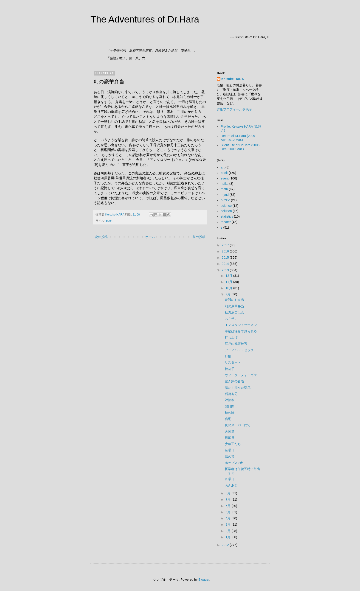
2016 (226, 251)
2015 (226, 257)
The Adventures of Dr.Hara (144, 19)
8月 (228, 493)
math (224, 189)
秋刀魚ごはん (234, 312)
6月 (228, 506)
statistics (227, 216)
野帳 (228, 356)
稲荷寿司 (231, 394)
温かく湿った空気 (237, 387)
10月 (229, 288)
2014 (226, 264)
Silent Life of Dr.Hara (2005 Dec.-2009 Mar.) (240, 147)
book (109, 220)
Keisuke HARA (232, 79)
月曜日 (229, 479)
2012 (226, 545)
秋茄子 (229, 369)
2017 (226, 245)
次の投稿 (101, 237)
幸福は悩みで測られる (241, 331)
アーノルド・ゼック (239, 350)
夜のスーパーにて (237, 425)
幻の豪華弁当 (234, 306)
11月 (229, 282)
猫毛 (228, 419)
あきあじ (231, 485)
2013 (226, 270)
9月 (228, 294)
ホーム (150, 237)
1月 (228, 537)
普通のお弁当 (234, 300)
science (226, 205)
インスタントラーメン (241, 325)
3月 (228, 524)
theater (226, 222)
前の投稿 (199, 237)
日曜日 (229, 438)
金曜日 (229, 450)
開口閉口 (231, 406)
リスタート (233, 362)
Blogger (203, 579)
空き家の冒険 (234, 381)
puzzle (225, 200)
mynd (225, 194)
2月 (228, 531)
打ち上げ (231, 337)
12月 (229, 275)
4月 (228, 518)
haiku (224, 183)
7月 (228, 499)
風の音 (229, 456)
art (223, 167)
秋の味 (229, 413)
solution (226, 211)
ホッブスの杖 (234, 463)
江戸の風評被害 (236, 343)
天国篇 (229, 431)
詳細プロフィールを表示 (234, 109)
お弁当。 (231, 318)
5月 (228, 512)
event (225, 178)
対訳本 (229, 400)
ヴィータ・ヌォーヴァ (241, 375)
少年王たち (233, 444)
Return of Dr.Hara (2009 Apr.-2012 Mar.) (238, 138)
